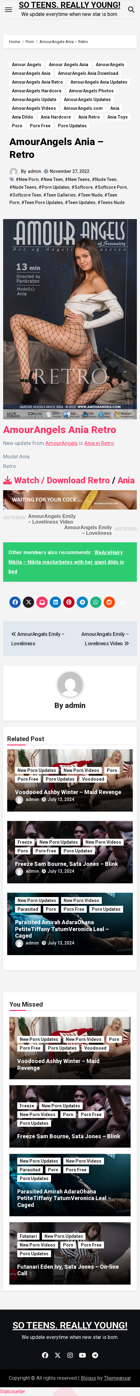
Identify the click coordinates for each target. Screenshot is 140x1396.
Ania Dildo (22, 117)
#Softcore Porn (111, 187)
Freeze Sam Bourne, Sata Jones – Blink (66, 864)
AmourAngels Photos (91, 90)
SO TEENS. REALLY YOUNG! (69, 5)
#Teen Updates (80, 202)
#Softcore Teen (25, 195)
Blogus (88, 1378)
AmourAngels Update (34, 99)
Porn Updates (72, 125)
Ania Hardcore (56, 117)
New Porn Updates (37, 770)
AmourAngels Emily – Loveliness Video (52, 519)
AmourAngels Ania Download (88, 73)
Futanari (28, 1236)
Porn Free (40, 125)
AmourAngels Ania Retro (37, 82)
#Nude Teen (104, 179)
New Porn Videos (81, 770)
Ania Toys (117, 117)
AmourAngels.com (83, 108)
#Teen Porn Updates (42, 202)
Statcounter (12, 1391)
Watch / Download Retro (56, 480)
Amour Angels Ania (68, 64)
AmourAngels (110, 64)
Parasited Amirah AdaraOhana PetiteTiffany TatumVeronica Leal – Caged (62, 929)
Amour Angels (26, 64)
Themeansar (117, 1378)
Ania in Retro (99, 443)
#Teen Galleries (59, 195)
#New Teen (51, 179)
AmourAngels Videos (34, 108)
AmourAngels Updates (87, 99)
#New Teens (77, 179)
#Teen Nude (90, 195)
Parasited (28, 909)
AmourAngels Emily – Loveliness (88, 530)
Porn (17, 125)
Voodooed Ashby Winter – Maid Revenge (68, 792)
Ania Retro (89, 117)
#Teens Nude (111, 202)
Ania (114, 108)
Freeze (25, 842)
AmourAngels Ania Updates (98, 82)
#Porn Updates (54, 187)
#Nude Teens (23, 187)
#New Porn (27, 179)
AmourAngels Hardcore (36, 90)
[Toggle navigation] (8, 9)
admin (34, 171)
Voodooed (93, 779)
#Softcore (82, 187)
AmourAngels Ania (31, 73)
